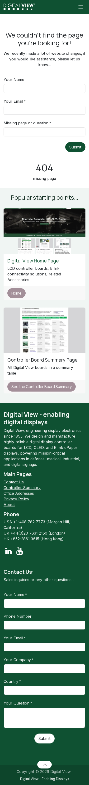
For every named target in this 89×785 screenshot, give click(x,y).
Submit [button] (75, 147)
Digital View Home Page (33, 260)
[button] (44, 764)
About (9, 504)
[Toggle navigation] (80, 7)
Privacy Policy (16, 499)
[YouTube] (19, 551)
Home (16, 293)
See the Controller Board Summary (41, 386)
